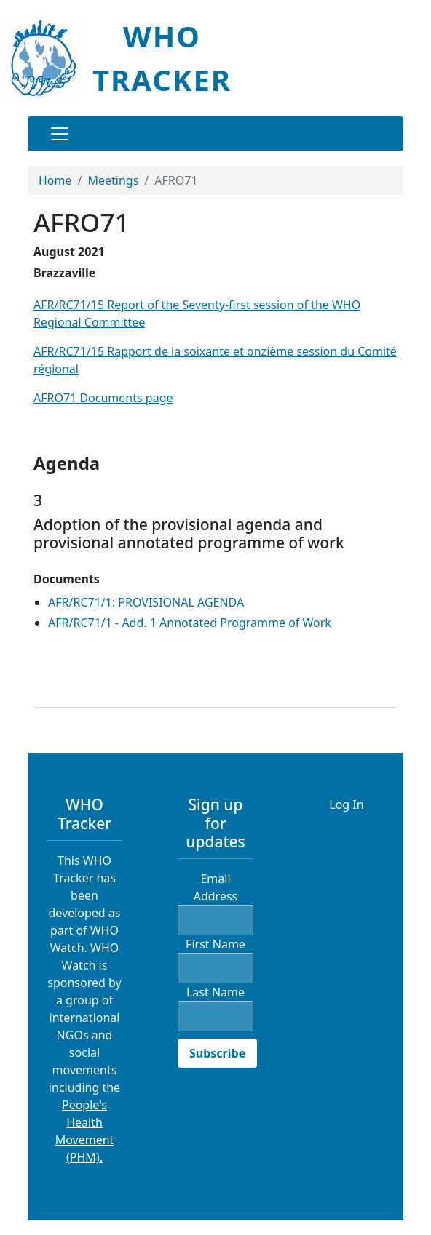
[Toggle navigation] (59, 134)
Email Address (216, 887)
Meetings (112, 180)
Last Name (215, 992)
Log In (346, 804)
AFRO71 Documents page (103, 398)
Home (55, 180)
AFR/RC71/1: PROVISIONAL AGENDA (146, 602)
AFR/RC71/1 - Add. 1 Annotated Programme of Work (189, 623)
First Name (215, 944)
